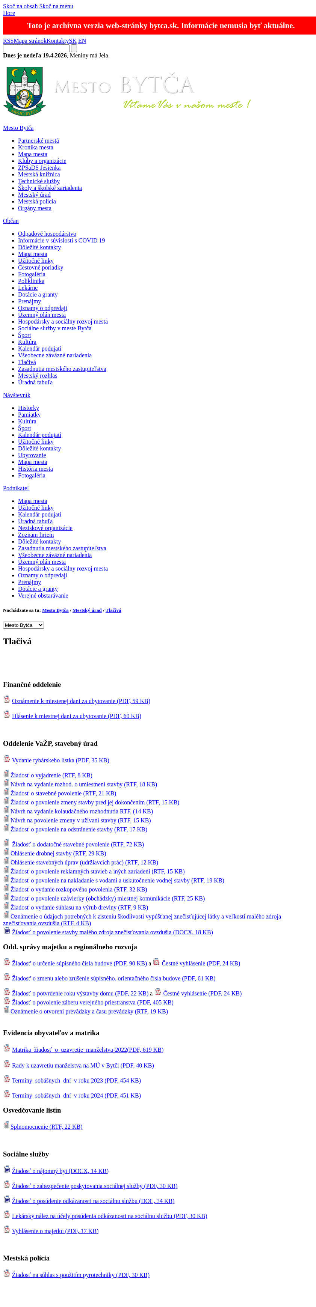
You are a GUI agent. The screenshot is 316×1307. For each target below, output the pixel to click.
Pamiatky (29, 414)
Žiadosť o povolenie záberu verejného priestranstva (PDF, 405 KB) (93, 1002)
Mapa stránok (30, 41)
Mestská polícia (37, 201)
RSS (8, 41)
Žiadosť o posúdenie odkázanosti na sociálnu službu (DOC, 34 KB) (93, 1201)
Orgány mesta (34, 208)
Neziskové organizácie (45, 528)
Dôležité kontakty (39, 247)
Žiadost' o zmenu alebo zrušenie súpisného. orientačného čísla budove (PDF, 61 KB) (113, 978)
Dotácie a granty (38, 294)
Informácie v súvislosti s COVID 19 (61, 240)
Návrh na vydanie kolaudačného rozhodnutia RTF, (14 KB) (78, 811)
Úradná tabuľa (35, 382)
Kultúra (27, 342)
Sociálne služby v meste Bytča (55, 328)
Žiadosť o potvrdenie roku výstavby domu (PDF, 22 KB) (80, 993)
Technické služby (39, 181)
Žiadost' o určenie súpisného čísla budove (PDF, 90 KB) (79, 963)
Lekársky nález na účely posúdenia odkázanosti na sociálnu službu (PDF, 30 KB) (109, 1216)
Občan (11, 221)
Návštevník (16, 395)
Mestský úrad (34, 194)
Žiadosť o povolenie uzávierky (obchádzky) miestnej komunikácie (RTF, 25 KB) (104, 898)
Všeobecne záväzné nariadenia (55, 355)
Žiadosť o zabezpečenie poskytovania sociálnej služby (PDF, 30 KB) (95, 1186)
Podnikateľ (16, 488)
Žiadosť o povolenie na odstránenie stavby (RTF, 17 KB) (75, 829)
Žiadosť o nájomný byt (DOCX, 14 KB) (60, 1171)
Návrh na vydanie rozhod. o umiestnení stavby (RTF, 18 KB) (80, 784)
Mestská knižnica (39, 174)
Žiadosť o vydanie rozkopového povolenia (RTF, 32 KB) (75, 889)
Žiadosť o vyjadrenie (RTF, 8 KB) (47, 775)
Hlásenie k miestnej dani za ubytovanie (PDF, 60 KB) (76, 716)
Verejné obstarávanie (43, 595)
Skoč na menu (56, 6)
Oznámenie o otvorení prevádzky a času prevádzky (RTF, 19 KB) (85, 1011)
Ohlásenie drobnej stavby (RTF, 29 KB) (54, 853)
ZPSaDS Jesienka (39, 167)
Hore (9, 13)
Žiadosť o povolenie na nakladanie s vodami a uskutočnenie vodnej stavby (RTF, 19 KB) (113, 880)
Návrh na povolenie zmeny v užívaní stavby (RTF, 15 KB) (77, 820)
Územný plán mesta (42, 315)
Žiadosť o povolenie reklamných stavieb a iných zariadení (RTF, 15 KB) (94, 871)
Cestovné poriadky (40, 267)
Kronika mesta (35, 147)
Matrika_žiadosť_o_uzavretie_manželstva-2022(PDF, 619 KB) (87, 1050)
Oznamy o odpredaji (42, 308)
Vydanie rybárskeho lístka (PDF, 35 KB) (60, 760)
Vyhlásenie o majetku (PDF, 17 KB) (55, 1231)
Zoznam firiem (36, 535)
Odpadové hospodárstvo (47, 233)
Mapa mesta (32, 154)
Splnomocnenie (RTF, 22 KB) (43, 1126)
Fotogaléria (31, 274)
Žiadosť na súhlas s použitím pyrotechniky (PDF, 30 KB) (81, 1275)
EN (82, 41)
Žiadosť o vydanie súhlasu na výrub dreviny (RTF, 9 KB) (75, 907)
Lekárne (28, 288)
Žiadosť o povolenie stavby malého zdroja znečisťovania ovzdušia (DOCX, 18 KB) (112, 932)
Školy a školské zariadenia (50, 188)
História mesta (35, 468)
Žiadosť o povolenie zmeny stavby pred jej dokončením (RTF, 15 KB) (91, 802)
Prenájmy (29, 301)
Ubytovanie (32, 455)
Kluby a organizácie (42, 161)
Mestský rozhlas (37, 375)
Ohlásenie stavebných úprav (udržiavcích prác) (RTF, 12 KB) (80, 862)
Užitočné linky (36, 260)
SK (73, 41)
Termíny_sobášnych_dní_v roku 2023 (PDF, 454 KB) (76, 1080)
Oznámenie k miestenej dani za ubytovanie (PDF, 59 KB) (81, 701)
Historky (28, 408)
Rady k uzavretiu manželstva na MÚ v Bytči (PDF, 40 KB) (83, 1065)
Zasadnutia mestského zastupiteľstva (62, 369)
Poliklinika (31, 281)
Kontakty (58, 41)
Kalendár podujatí (39, 348)
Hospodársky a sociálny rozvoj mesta (63, 321)
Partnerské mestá (38, 140)
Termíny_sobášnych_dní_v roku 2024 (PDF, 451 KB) (76, 1095)
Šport (24, 335)
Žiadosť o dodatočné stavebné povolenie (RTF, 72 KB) (78, 844)
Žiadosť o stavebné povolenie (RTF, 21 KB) (59, 793)
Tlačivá (27, 362)
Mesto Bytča (18, 128)
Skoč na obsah (20, 6)
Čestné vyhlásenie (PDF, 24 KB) (201, 963)
